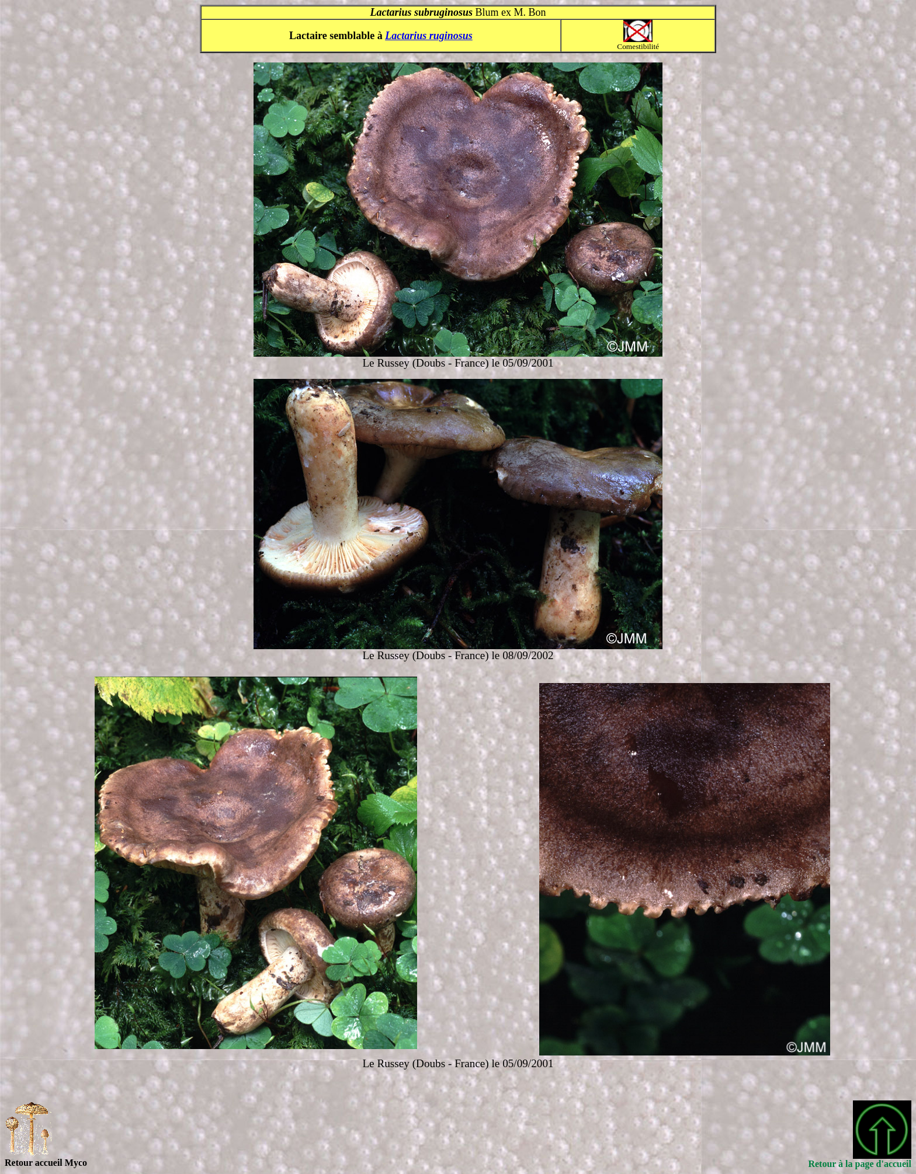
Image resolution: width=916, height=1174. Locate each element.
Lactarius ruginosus (429, 35)
